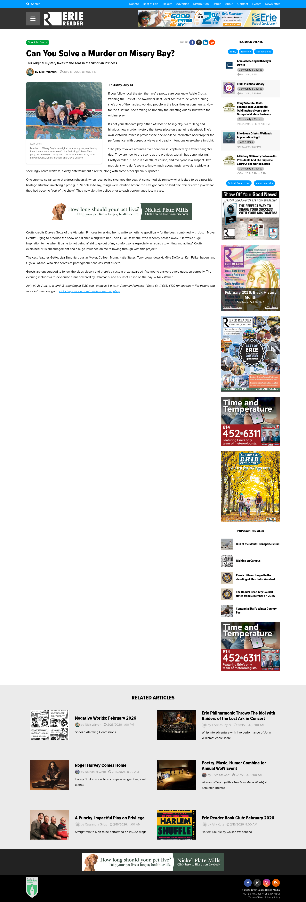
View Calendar (264, 183)
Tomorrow (246, 52)
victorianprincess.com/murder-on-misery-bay (89, 291)
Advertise (182, 3)
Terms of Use (255, 897)
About (229, 3)
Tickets (167, 3)
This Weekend (263, 52)
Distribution (201, 3)
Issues (217, 3)
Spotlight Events (37, 42)
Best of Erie (150, 3)
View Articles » (267, 389)
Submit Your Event (239, 183)
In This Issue (271, 307)
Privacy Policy (272, 897)
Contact (242, 3)
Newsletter (272, 3)
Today (233, 52)
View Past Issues (232, 307)
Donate (134, 3)
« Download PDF (235, 389)
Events (256, 3)
